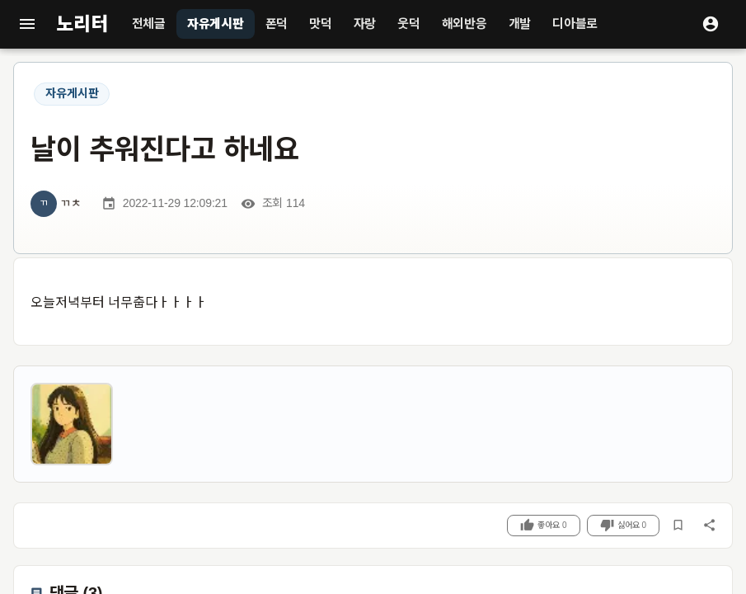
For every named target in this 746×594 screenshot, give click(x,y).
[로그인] (711, 24)
